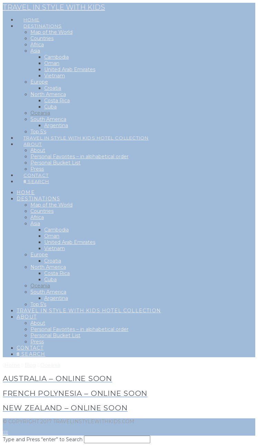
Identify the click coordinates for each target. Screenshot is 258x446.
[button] (128, 7)
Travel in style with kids (54, 7)
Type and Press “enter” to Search (43, 439)
